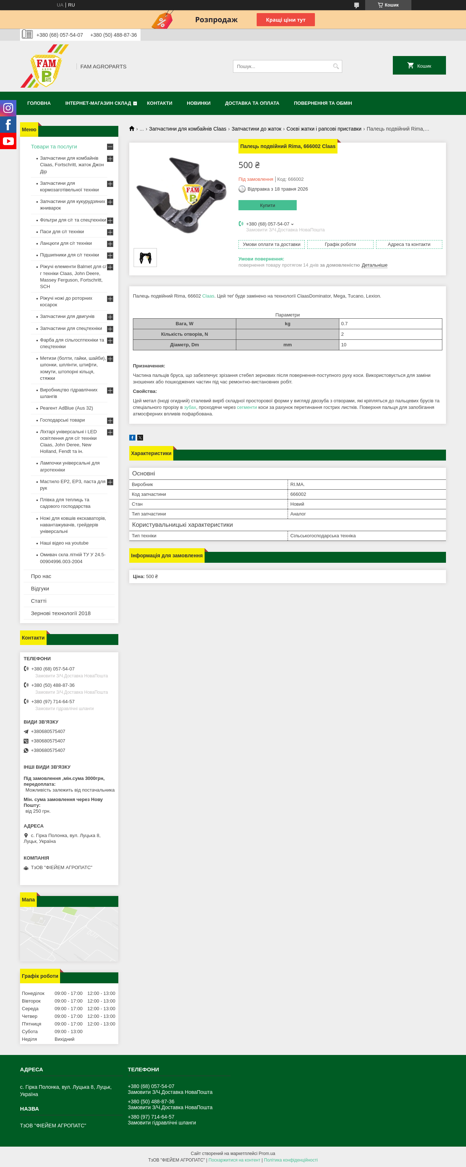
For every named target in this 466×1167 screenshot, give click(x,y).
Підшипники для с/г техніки (69, 255)
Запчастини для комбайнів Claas (187, 129)
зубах (190, 407)
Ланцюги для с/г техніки (66, 243)
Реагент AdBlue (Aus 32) (66, 408)
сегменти (247, 407)
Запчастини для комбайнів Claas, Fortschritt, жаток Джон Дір (72, 164)
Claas (208, 296)
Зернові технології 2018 (61, 613)
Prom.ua (267, 1153)
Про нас (41, 576)
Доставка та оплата (252, 103)
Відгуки (40, 588)
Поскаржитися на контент (234, 1160)
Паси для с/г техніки (62, 231)
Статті (39, 601)
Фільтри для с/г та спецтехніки (73, 220)
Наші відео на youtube (64, 543)
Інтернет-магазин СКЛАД (98, 103)
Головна (39, 103)
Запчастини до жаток (256, 129)
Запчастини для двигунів (67, 316)
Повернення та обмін (323, 103)
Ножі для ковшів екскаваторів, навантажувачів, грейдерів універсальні (73, 524)
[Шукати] (335, 66)
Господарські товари (62, 420)
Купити (267, 205)
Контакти (160, 103)
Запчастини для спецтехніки (71, 328)
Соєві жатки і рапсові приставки (324, 129)
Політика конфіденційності (291, 1160)
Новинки (198, 103)
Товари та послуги (54, 146)
